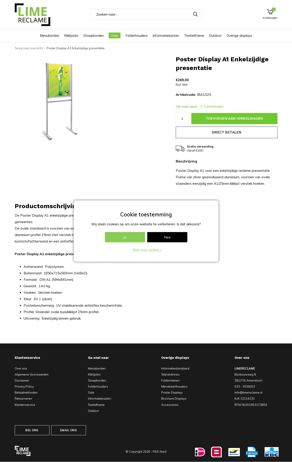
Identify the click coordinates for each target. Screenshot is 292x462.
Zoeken (195, 14)
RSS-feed (159, 451)
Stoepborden (93, 35)
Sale (114, 35)
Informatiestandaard (175, 368)
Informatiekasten (166, 35)
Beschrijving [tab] (186, 161)
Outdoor (215, 35)
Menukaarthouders (174, 386)
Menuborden (49, 35)
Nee (167, 237)
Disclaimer (22, 380)
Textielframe (194, 35)
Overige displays (239, 35)
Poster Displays (172, 392)
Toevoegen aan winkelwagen (234, 118)
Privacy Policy (24, 386)
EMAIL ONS (68, 430)
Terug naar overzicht (29, 48)
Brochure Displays (173, 398)
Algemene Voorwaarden (32, 374)
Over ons (21, 368)
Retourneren (23, 398)
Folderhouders (136, 35)
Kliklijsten (71, 35)
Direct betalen (226, 132)
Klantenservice (25, 405)
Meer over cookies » (147, 250)
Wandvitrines (170, 374)
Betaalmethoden (26, 392)
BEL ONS (31, 430)
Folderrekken (170, 380)
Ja (125, 237)
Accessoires (169, 405)
